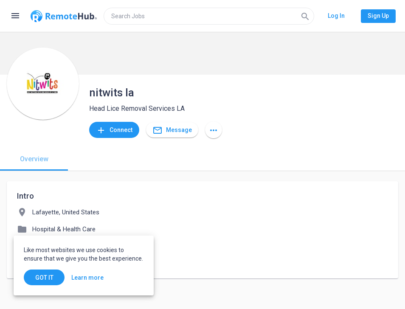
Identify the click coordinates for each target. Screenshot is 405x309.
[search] (209, 16)
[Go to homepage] (64, 16)
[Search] (305, 16)
